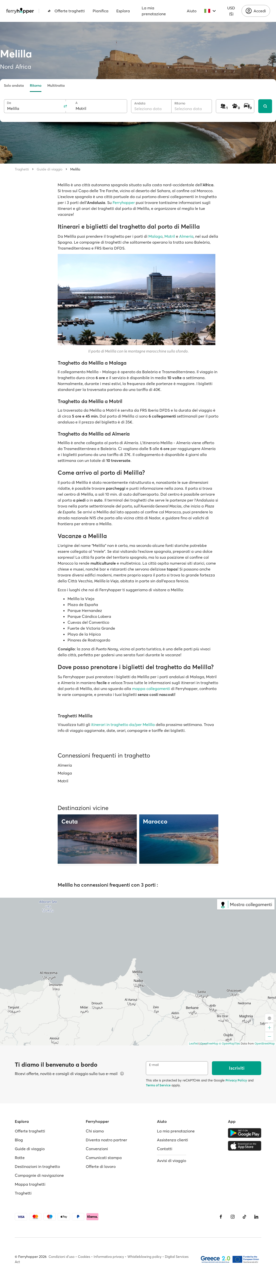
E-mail (154, 1064)
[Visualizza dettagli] (122, 1073)
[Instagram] (233, 1217)
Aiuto (191, 10)
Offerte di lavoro (101, 1166)
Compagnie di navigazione (39, 1175)
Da (9, 102)
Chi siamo (95, 1131)
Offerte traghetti (66, 10)
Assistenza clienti (172, 1139)
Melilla (75, 169)
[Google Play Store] (244, 1133)
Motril (169, 236)
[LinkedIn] (256, 1217)
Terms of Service (158, 1085)
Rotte (20, 1157)
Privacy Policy (236, 1080)
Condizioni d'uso (61, 1256)
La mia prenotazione (154, 10)
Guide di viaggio (49, 169)
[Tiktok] (244, 1217)
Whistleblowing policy (144, 1256)
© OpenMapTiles (229, 1043)
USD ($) (231, 10)
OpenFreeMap (209, 1043)
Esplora (123, 10)
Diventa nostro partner (106, 1139)
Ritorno (35, 85)
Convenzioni (97, 1148)
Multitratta (56, 85)
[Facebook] (221, 1217)
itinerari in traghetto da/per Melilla (123, 724)
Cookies (84, 1256)
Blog (19, 1139)
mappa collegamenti (151, 688)
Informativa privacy (109, 1256)
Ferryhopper (124, 202)
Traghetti (22, 169)
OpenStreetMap (265, 1043)
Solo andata (14, 85)
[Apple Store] (244, 1146)
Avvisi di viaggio (171, 1160)
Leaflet (193, 1043)
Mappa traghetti (30, 1184)
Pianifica (100, 10)
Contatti (164, 1148)
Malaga (155, 236)
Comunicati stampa (104, 1157)
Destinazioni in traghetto (37, 1166)
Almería (186, 236)
